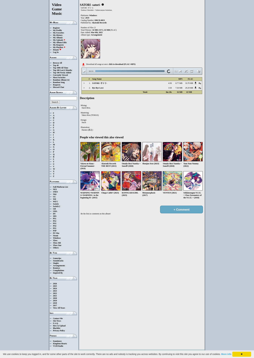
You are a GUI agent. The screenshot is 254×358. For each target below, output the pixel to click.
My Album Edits (60, 42)
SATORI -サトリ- (99, 83)
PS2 (54, 221)
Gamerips (57, 258)
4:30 (170, 83)
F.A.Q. (55, 323)
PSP (54, 231)
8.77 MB (178, 83)
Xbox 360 (57, 243)
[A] (68, 80)
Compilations (58, 270)
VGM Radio (58, 346)
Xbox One (57, 245)
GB (54, 209)
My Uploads (59, 40)
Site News (57, 321)
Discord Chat (58, 87)
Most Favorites (59, 77)
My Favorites (58, 33)
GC (54, 197)
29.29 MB (189, 88)
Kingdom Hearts (60, 343)
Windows (57, 238)
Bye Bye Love (98, 88)
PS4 (54, 226)
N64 (54, 194)
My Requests (58, 45)
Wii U (55, 201)
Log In (55, 52)
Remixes (56, 268)
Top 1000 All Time (60, 68)
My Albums (58, 37)
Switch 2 (56, 206)
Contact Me (58, 318)
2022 (55, 293)
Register (56, 28)
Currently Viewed (60, 75)
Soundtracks (58, 261)
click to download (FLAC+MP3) (122, 64)
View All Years (59, 308)
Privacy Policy (59, 330)
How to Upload (59, 326)
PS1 (54, 218)
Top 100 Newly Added (62, 73)
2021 (55, 296)
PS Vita (56, 233)
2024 (55, 288)
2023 (55, 291)
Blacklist (56, 328)
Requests (56, 85)
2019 (55, 300)
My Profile (57, 30)
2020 (55, 298)
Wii (54, 199)
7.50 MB (178, 88)
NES (55, 189)
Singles (56, 263)
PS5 (54, 228)
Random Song (59, 82)
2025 (55, 286)
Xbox (55, 240)
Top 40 (56, 65)
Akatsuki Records (99, 23)
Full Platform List (60, 187)
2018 (55, 303)
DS (54, 214)
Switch (56, 204)
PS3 (54, 223)
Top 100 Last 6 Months (62, 70)
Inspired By (58, 273)
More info (226, 354)
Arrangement (96, 35)
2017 (55, 305)
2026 (55, 283)
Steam (55, 235)
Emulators (57, 341)
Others (56, 248)
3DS (54, 216)
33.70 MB (189, 83)
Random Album (59, 80)
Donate (57, 50)
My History (58, 35)
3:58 (170, 88)
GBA (55, 211)
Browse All (57, 63)
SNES (55, 192)
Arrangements (59, 265)
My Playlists (59, 47)
